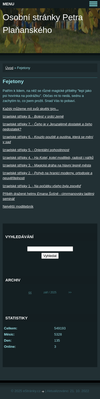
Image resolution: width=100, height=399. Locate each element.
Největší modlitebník (18, 206)
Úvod (9, 68)
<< (30, 292)
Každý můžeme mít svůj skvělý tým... (31, 109)
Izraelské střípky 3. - (47, 165)
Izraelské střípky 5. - (36, 150)
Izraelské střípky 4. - (48, 158)
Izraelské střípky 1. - (42, 186)
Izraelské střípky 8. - (33, 116)
